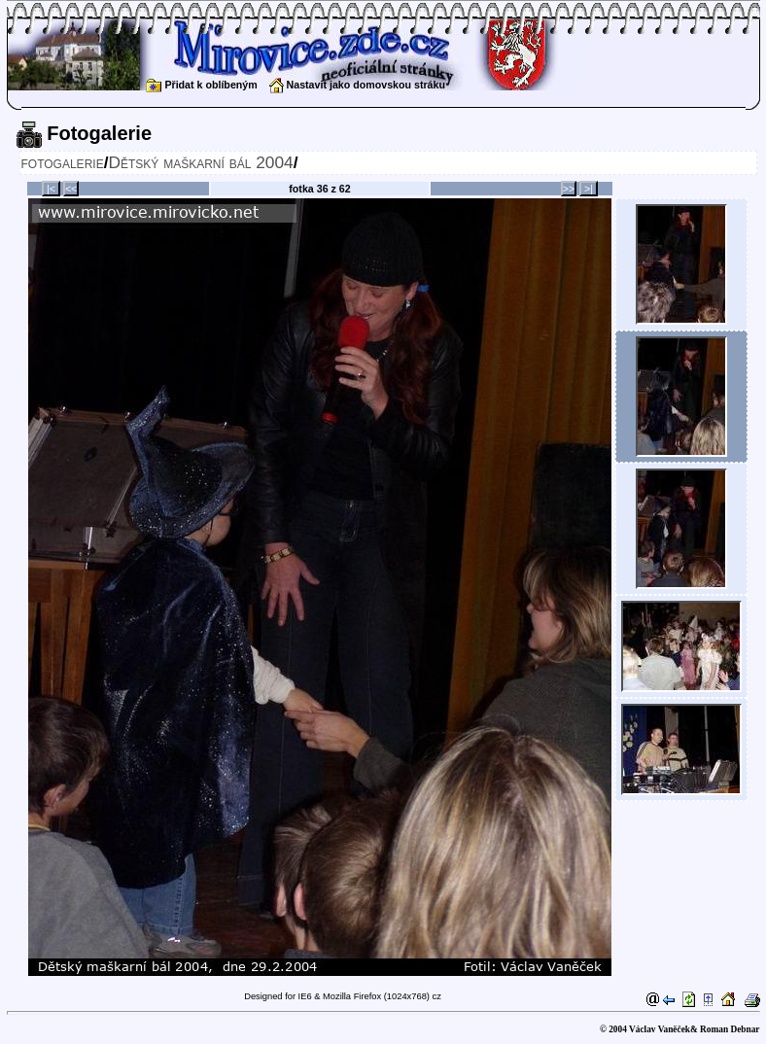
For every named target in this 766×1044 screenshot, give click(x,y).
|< (51, 188)
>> (568, 188)
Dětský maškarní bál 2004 (200, 162)
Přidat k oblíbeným (201, 84)
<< (71, 188)
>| (588, 188)
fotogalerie (62, 162)
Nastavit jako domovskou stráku (357, 84)
